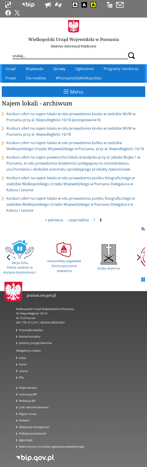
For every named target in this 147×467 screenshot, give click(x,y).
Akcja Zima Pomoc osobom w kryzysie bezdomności (20, 257)
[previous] (9, 257)
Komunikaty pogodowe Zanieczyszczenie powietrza (64, 257)
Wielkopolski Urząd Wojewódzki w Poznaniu (73, 39)
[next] (138, 257)
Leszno (23, 371)
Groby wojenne (108, 257)
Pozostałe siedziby (31, 330)
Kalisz (22, 358)
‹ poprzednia (78, 219)
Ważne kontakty (29, 336)
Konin (23, 364)
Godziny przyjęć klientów (35, 343)
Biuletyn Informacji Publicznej (73, 46)
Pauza (143, 280)
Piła (21, 377)
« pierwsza (54, 219)
